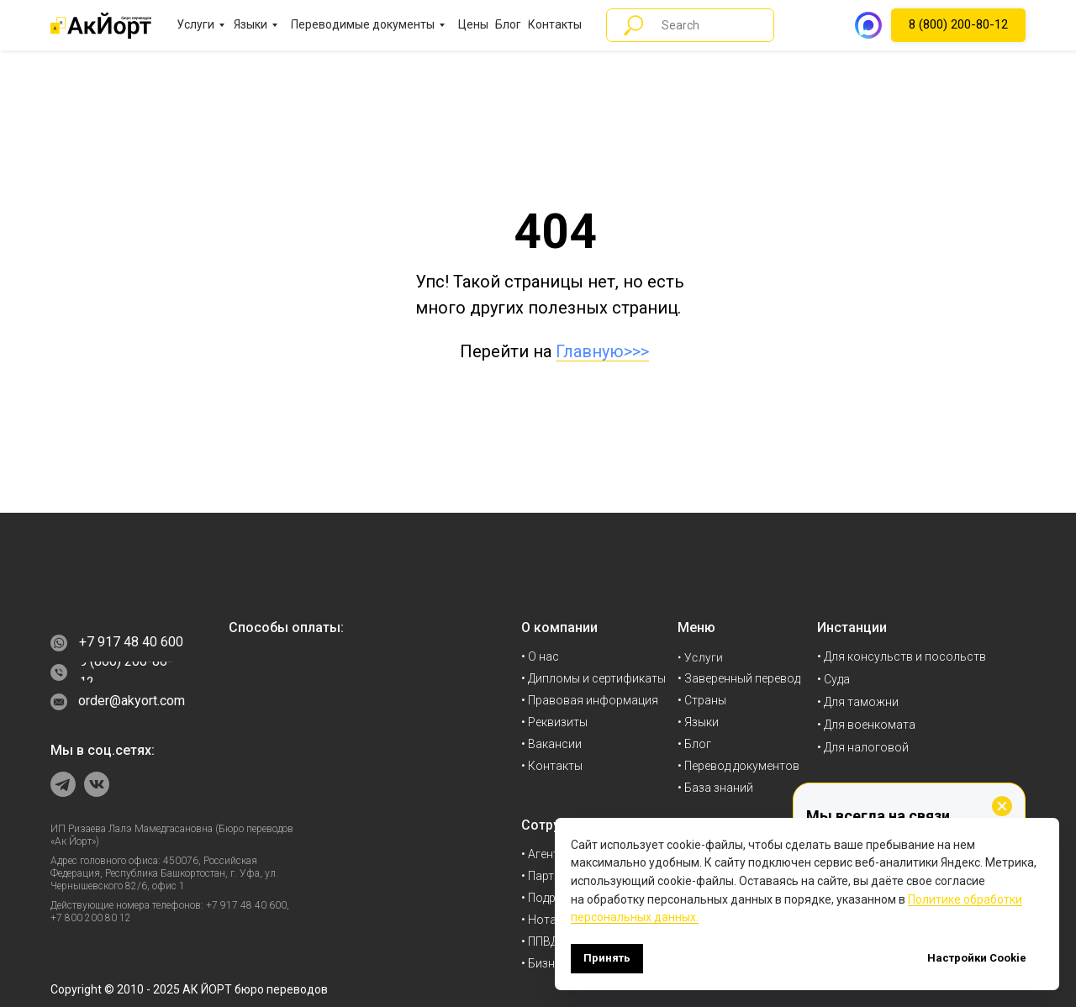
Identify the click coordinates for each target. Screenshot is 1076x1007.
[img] (100, 601)
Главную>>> (602, 351)
